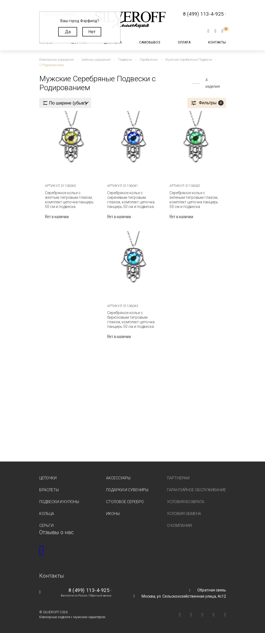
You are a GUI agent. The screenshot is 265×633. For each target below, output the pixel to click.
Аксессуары (118, 478)
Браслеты (49, 490)
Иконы (113, 513)
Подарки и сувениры (127, 490)
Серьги (46, 525)
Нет (92, 31)
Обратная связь (211, 590)
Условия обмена (184, 513)
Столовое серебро (125, 502)
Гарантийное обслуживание (196, 490)
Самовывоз (149, 42)
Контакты (217, 42)
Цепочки (48, 478)
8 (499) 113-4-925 (88, 590)
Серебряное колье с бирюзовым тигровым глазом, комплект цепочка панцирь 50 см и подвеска (131, 320)
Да (68, 31)
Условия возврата (185, 502)
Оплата (184, 42)
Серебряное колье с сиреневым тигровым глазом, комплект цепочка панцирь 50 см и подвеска (131, 199)
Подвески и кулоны (59, 502)
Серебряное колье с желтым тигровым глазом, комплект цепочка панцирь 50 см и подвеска (70, 199)
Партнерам (178, 478)
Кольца (46, 513)
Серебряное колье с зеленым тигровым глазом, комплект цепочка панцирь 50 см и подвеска (193, 199)
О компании (179, 525)
